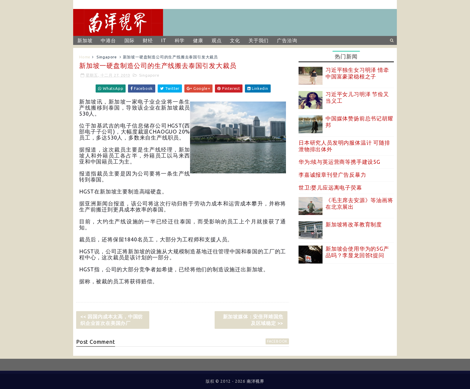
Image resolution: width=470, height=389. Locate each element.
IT (163, 40)
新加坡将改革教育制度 (354, 224)
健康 (198, 40)
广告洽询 (287, 40)
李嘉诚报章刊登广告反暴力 (332, 175)
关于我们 (258, 40)
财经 (148, 40)
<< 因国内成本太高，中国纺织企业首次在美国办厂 (111, 320)
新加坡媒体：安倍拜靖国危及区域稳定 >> (253, 320)
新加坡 (84, 40)
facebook (277, 341)
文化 (235, 40)
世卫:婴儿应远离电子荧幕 (330, 187)
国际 (129, 40)
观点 (217, 40)
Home (85, 57)
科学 (180, 40)
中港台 (108, 40)
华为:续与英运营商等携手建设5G (339, 162)
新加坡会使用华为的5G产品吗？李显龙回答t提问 (357, 252)
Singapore (107, 57)
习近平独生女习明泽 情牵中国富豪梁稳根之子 (357, 73)
